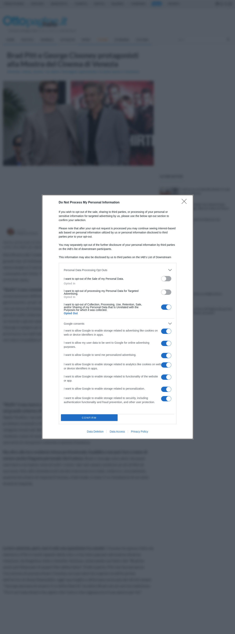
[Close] (185, 202)
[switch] (166, 278)
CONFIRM (89, 417)
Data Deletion (95, 431)
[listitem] (117, 270)
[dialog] (117, 317)
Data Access (117, 431)
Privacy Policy (139, 431)
